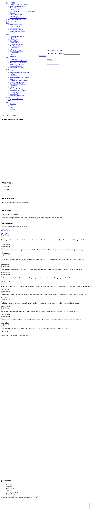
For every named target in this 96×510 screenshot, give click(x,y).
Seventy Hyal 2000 (15, 92)
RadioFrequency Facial (17, 95)
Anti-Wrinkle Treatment (17, 36)
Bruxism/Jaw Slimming (17, 44)
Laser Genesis (14, 94)
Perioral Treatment (15, 52)
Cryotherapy (13, 85)
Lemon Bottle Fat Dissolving (18, 61)
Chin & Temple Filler (16, 51)
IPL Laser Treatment (16, 14)
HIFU (11, 71)
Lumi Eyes (13, 56)
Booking (12, 109)
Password (50, 57)
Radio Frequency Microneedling (19, 72)
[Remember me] (60, 63)
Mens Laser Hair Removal (18, 6)
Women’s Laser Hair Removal (19, 4)
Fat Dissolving (14, 59)
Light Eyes (13, 54)
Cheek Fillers (14, 41)
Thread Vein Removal (16, 8)
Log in (49, 60)
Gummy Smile (14, 42)
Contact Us (13, 105)
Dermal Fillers (14, 39)
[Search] (83, 56)
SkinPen (12, 79)
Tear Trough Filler (15, 46)
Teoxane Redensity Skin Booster (19, 77)
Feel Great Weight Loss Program (19, 62)
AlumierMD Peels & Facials (18, 80)
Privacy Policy (26, 354)
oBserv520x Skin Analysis (18, 90)
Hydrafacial (13, 87)
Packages (13, 33)
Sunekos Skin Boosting (17, 82)
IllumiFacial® (14, 16)
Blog (11, 107)
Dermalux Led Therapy (17, 89)
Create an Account (56, 50)
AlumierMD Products (16, 29)
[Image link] (10, 374)
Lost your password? (53, 64)
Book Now (42, 56)
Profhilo (12, 74)
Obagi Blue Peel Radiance (17, 84)
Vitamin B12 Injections (17, 67)
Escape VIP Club (15, 26)
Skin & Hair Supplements (17, 31)
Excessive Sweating (16, 66)
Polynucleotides (14, 47)
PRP (11, 49)
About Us (13, 104)
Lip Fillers (13, 37)
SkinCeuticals (14, 76)
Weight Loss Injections (16, 64)
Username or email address (55, 53)
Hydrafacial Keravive (16, 99)
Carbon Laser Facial (16, 9)
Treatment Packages (16, 24)
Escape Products (15, 28)
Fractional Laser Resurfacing (18, 18)
